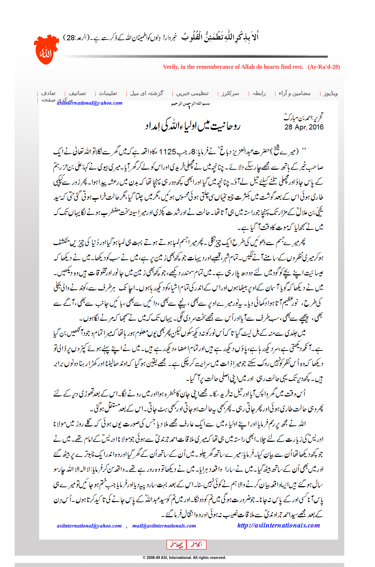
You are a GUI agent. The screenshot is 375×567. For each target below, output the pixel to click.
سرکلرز (230, 93)
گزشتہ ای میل (146, 93)
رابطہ (259, 93)
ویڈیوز (331, 93)
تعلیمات (108, 93)
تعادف (48, 93)
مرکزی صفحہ (57, 100)
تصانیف (77, 93)
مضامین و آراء (295, 93)
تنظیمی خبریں (192, 93)
